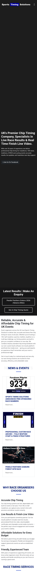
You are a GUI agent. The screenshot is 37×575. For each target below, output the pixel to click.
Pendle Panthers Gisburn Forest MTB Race (17, 468)
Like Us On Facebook (10, 162)
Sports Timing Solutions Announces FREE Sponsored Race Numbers (18, 399)
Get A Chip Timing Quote (18, 310)
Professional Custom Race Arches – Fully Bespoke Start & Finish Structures (18, 434)
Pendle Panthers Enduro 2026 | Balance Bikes (18, 302)
